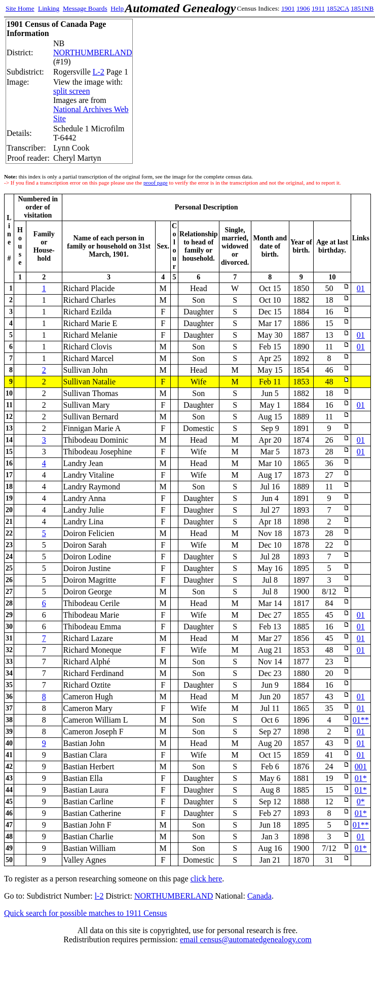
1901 (288, 8)
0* (361, 801)
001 (361, 766)
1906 (303, 8)
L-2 (98, 71)
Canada (259, 896)
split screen (71, 91)
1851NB (362, 8)
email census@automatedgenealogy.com (246, 939)
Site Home (20, 8)
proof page (155, 183)
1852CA (337, 8)
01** (361, 720)
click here (206, 878)
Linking (48, 8)
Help (117, 8)
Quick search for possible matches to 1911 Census (85, 913)
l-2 (99, 896)
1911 (318, 8)
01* (361, 778)
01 (361, 288)
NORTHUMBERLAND (92, 52)
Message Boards (85, 8)
